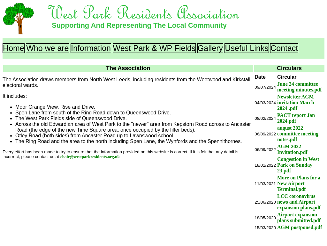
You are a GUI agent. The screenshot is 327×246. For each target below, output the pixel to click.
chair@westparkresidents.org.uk (90, 156)
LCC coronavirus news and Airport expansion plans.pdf (299, 201)
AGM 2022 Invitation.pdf (292, 149)
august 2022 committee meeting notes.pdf (297, 133)
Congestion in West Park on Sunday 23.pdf (298, 164)
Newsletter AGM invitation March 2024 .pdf (295, 102)
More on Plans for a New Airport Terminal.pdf (298, 183)
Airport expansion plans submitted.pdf (299, 217)
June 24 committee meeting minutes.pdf (299, 86)
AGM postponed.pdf (299, 227)
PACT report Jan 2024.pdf (296, 118)
